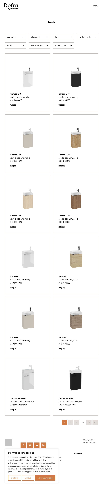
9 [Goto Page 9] (89, 425)
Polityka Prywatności (89, 446)
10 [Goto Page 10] (95, 425)
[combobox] (13, 37)
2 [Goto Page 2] (70, 425)
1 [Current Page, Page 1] (64, 425)
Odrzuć (28, 478)
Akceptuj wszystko (45, 478)
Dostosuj (14, 478)
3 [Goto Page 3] (76, 425)
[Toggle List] (23, 37)
